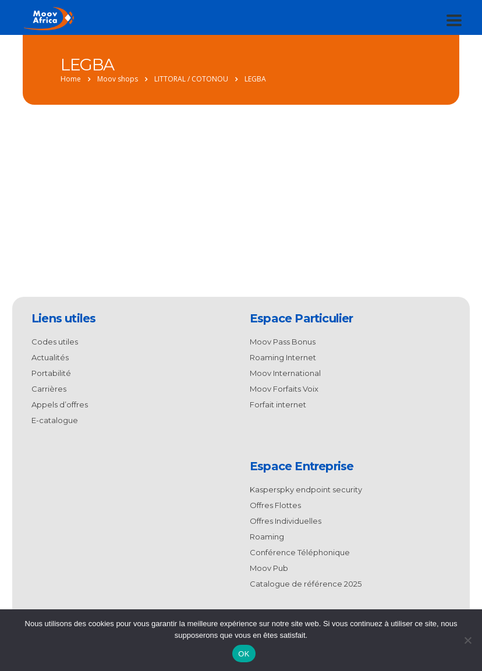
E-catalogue (54, 420)
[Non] (467, 640)
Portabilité (51, 373)
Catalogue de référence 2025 (306, 583)
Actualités (50, 357)
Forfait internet (278, 404)
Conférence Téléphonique (300, 552)
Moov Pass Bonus (283, 341)
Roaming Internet (283, 357)
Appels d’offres (59, 404)
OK (243, 653)
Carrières (48, 388)
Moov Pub (269, 568)
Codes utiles (54, 341)
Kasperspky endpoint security (306, 489)
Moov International (285, 373)
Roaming (267, 536)
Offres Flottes (275, 505)
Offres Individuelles (285, 521)
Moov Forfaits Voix (284, 388)
